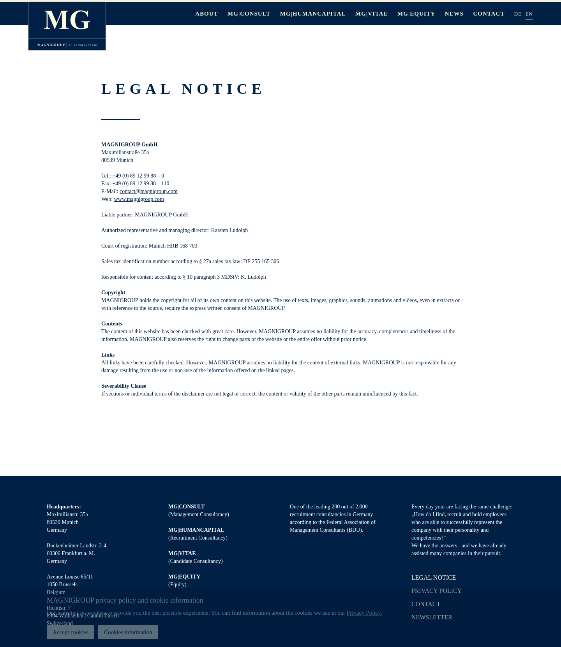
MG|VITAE (371, 14)
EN (529, 14)
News (454, 14)
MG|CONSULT (249, 14)
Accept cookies (70, 632)
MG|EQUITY (416, 14)
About (206, 14)
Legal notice (433, 577)
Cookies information (128, 632)
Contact (489, 14)
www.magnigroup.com (139, 199)
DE (518, 14)
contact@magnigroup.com (149, 191)
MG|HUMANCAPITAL (313, 14)
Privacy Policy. (364, 613)
